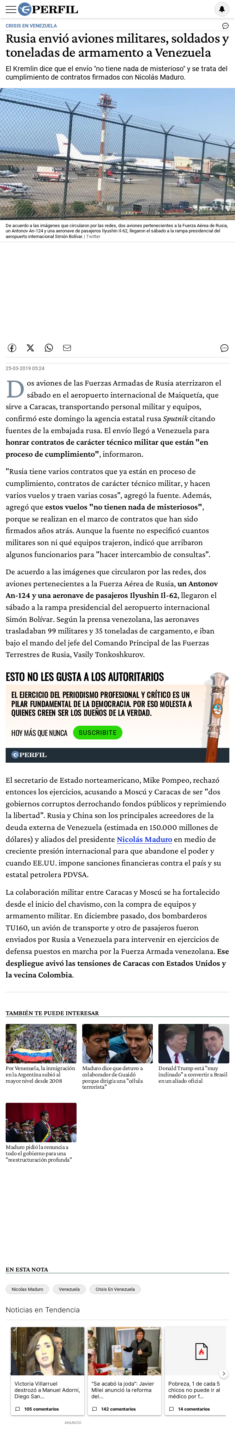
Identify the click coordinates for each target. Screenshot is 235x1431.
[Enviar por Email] (67, 348)
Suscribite (98, 732)
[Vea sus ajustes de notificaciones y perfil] (222, 9)
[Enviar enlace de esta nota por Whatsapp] (48, 348)
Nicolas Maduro (27, 1289)
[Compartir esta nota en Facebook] (12, 348)
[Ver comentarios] (224, 27)
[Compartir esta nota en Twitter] (30, 348)
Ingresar (204, 9)
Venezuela (69, 1289)
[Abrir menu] (11, 9)
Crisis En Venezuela (115, 1289)
